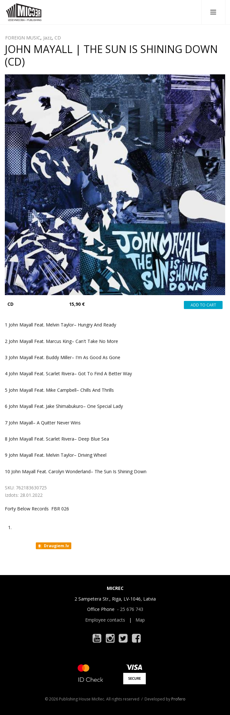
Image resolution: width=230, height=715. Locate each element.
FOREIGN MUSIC (22, 38)
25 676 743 (131, 609)
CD (58, 38)
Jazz (47, 38)
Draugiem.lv (53, 546)
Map (140, 620)
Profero (178, 699)
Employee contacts (105, 620)
